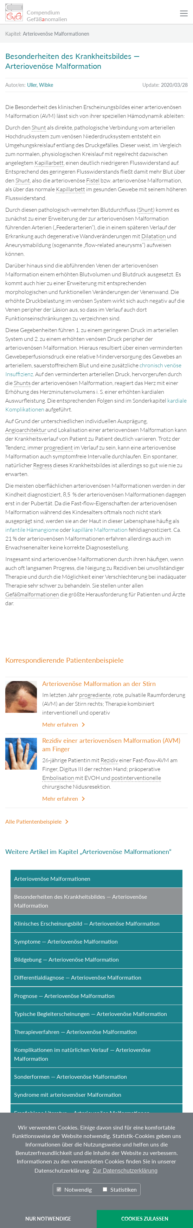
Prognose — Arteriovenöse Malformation (64, 995)
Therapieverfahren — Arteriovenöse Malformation (75, 1031)
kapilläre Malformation (100, 529)
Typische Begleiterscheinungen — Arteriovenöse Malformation (90, 1013)
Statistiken (120, 1189)
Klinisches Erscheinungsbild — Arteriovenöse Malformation (87, 923)
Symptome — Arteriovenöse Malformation (66, 941)
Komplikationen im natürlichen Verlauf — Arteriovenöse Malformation (82, 1054)
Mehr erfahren (60, 724)
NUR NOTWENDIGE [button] (48, 1219)
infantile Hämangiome (32, 529)
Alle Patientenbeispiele (33, 821)
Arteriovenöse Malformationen (52, 878)
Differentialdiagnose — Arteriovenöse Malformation (77, 977)
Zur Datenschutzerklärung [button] (125, 1171)
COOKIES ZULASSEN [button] (144, 1219)
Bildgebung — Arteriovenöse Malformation (66, 959)
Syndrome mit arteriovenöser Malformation (67, 1094)
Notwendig (74, 1189)
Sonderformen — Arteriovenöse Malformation (70, 1076)
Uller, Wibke (40, 85)
